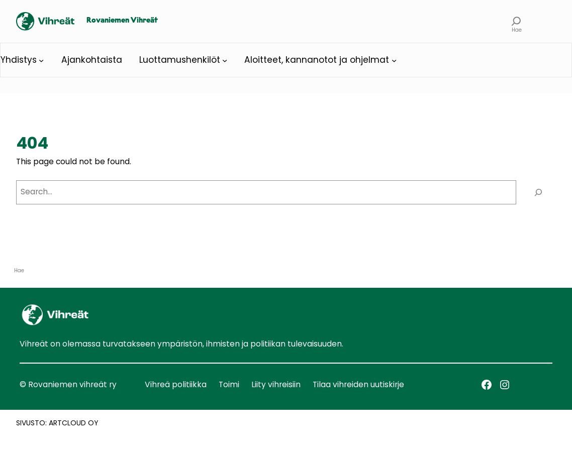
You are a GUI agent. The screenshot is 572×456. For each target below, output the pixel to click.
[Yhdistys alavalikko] (41, 59)
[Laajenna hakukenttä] (516, 21)
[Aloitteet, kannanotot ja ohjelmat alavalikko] (394, 59)
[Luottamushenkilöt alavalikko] (224, 59)
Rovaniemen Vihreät (122, 21)
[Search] (538, 192)
